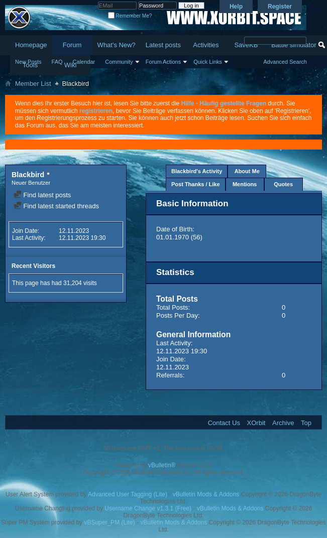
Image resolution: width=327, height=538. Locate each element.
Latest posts (163, 45)
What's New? (116, 45)
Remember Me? (130, 16)
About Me (247, 171)
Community (119, 62)
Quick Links (207, 62)
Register (280, 6)
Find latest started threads (56, 206)
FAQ (57, 62)
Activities (206, 45)
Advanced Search (285, 62)
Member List (33, 83)
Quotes (283, 184)
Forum (72, 45)
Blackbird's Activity (196, 171)
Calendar (84, 62)
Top (306, 423)
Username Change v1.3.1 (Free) (147, 508)
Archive (283, 423)
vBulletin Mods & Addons (206, 494)
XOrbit (256, 423)
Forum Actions (163, 62)
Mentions (245, 184)
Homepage (31, 45)
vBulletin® (161, 465)
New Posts (28, 62)
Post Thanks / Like (195, 184)
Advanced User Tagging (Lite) (127, 494)
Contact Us (224, 423)
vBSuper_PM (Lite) (109, 522)
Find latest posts (42, 195)
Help (236, 6)
